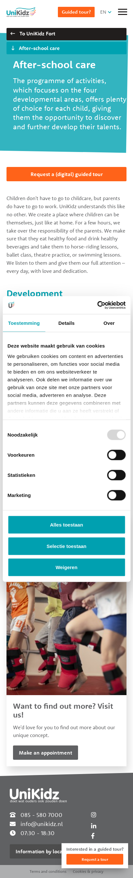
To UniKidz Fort (32, 33)
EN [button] (103, 12)
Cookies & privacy (88, 871)
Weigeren (66, 567)
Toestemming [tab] (24, 323)
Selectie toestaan (66, 546)
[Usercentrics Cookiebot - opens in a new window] (97, 305)
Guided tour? (76, 12)
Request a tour (95, 859)
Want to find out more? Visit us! (63, 710)
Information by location (44, 851)
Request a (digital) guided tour (67, 174)
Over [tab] (109, 323)
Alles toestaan (66, 525)
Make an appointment (45, 752)
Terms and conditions (48, 871)
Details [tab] (67, 323)
